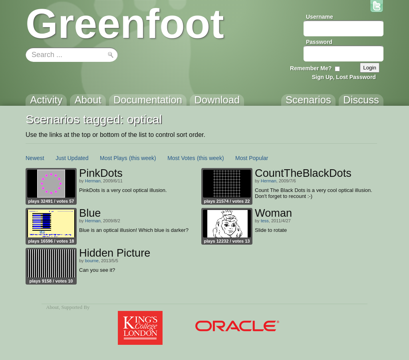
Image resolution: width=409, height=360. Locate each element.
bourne (92, 260)
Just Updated (72, 158)
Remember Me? (311, 68)
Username (319, 17)
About (52, 307)
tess (265, 220)
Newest (35, 158)
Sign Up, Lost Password (344, 77)
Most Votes (181, 158)
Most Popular (251, 158)
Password (319, 42)
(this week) (142, 158)
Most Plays (113, 158)
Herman (93, 180)
